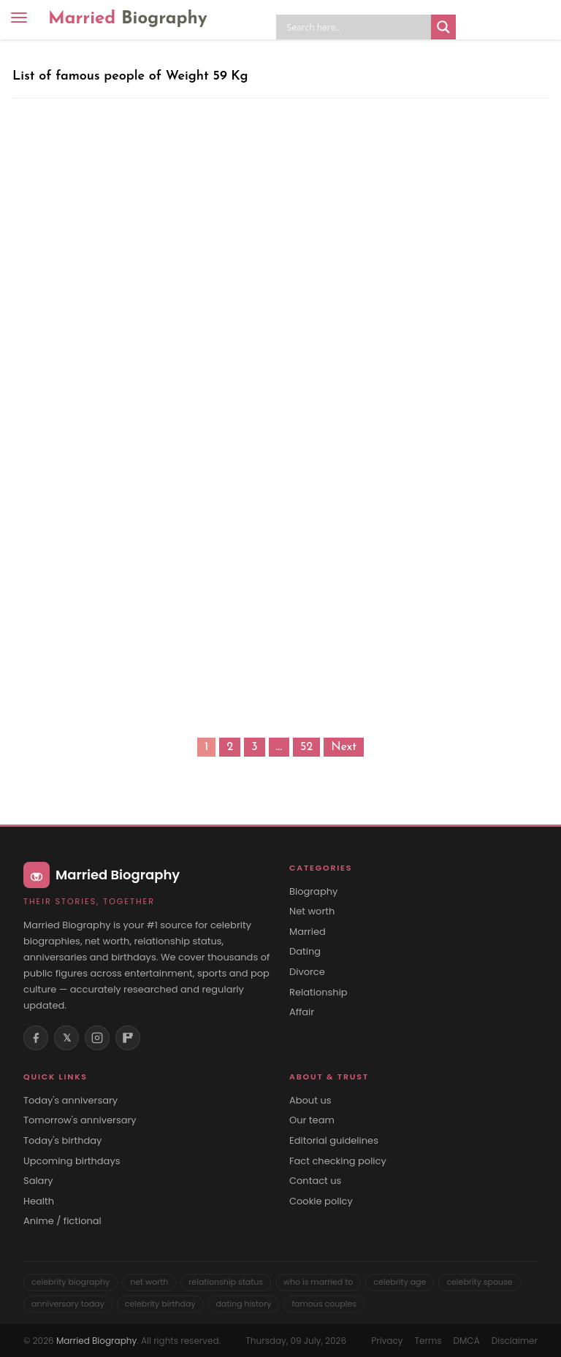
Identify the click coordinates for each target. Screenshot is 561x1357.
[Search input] (357, 27)
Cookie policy (321, 1201)
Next (343, 747)
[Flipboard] (127, 1037)
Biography (313, 891)
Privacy (386, 1340)
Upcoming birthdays (72, 1161)
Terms (428, 1340)
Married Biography (96, 1340)
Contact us (315, 1181)
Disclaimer (515, 1340)
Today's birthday (62, 1140)
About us (310, 1100)
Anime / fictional (62, 1221)
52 (306, 747)
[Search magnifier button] (443, 27)
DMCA (467, 1340)
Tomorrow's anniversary (80, 1120)
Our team (312, 1120)
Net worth (312, 911)
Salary (38, 1181)
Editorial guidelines (333, 1140)
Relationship (318, 992)
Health (38, 1201)
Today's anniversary (70, 1100)
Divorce (307, 972)
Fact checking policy (337, 1161)
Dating (305, 951)
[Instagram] (97, 1037)
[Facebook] (35, 1037)
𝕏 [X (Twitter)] (67, 1038)
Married (127, 19)
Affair (301, 1012)
